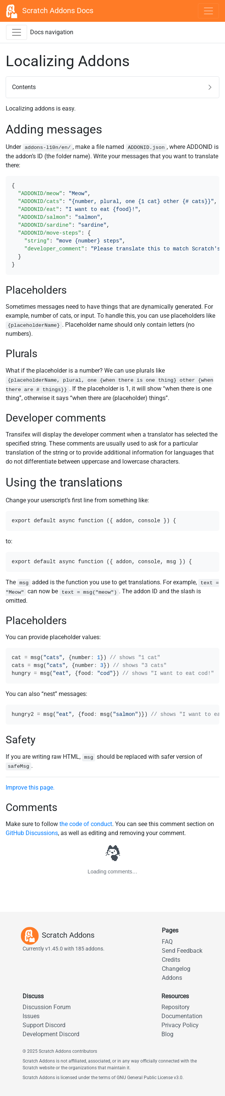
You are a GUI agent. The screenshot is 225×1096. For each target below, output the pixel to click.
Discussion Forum (47, 1007)
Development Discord (51, 1034)
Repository (175, 1007)
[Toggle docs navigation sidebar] (16, 32)
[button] (112, 87)
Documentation (181, 1016)
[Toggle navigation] (208, 10)
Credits (171, 959)
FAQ (167, 941)
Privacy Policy (180, 1025)
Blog (167, 1034)
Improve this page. (30, 787)
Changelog (176, 968)
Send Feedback (182, 950)
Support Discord (44, 1025)
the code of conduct (85, 824)
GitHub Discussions (32, 833)
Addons (172, 977)
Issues (31, 1016)
